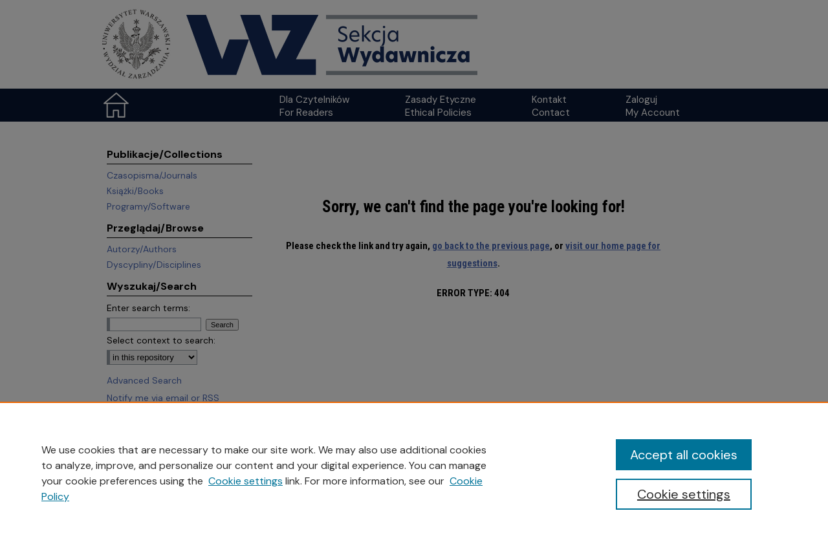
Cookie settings (245, 481)
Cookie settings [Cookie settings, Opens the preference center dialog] (683, 494)
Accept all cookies (683, 454)
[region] (414, 473)
